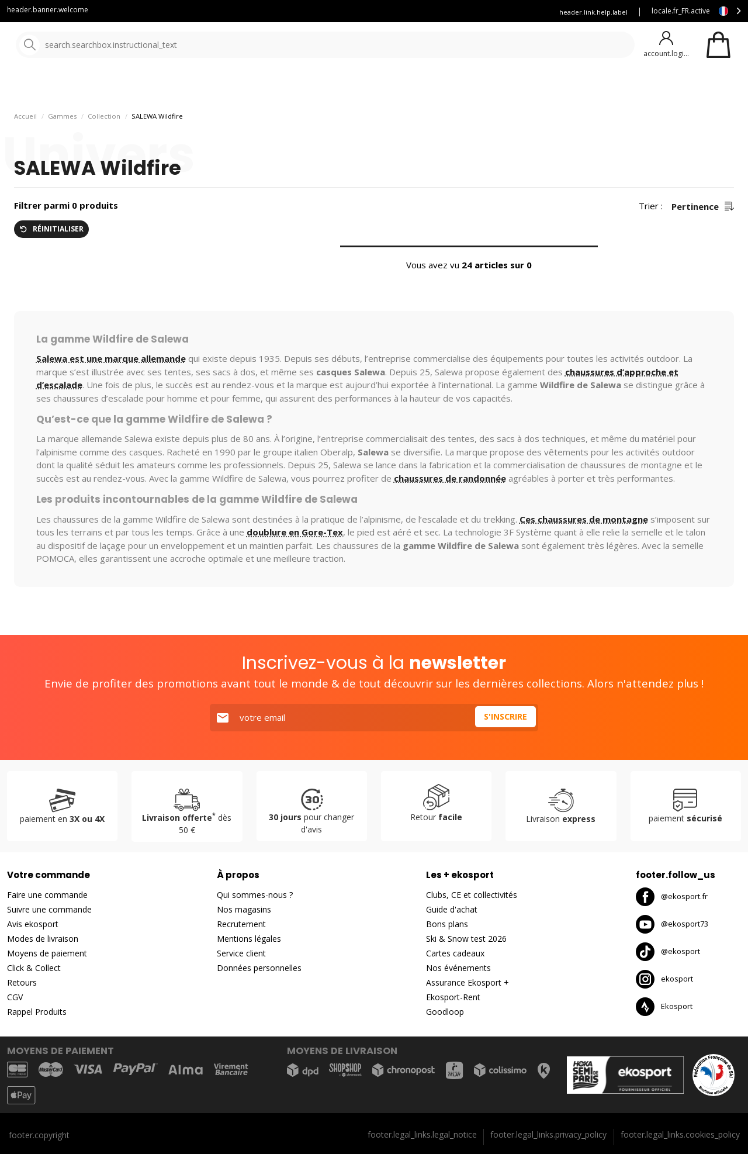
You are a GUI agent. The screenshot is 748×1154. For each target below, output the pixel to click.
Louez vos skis (423, 12)
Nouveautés (435, 87)
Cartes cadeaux (455, 953)
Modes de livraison (42, 939)
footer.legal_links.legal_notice (422, 1134)
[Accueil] (68, 45)
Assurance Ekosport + (501, 12)
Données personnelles (259, 968)
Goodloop (445, 1012)
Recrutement (241, 924)
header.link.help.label (593, 12)
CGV (15, 997)
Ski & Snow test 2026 (466, 939)
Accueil (25, 146)
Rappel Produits (37, 1012)
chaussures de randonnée (450, 508)
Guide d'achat (451, 909)
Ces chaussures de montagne (584, 549)
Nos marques (362, 87)
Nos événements (458, 968)
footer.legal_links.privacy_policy (548, 1134)
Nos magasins (244, 909)
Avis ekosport (32, 924)
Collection (104, 146)
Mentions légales (249, 939)
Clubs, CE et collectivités (471, 895)
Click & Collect (34, 968)
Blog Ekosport (356, 12)
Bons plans (514, 87)
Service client (291, 12)
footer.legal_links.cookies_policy (680, 1134)
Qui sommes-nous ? (255, 895)
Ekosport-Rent (453, 997)
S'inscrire (503, 718)
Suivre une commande (49, 909)
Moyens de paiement (47, 953)
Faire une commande (47, 895)
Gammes (62, 146)
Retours (22, 983)
